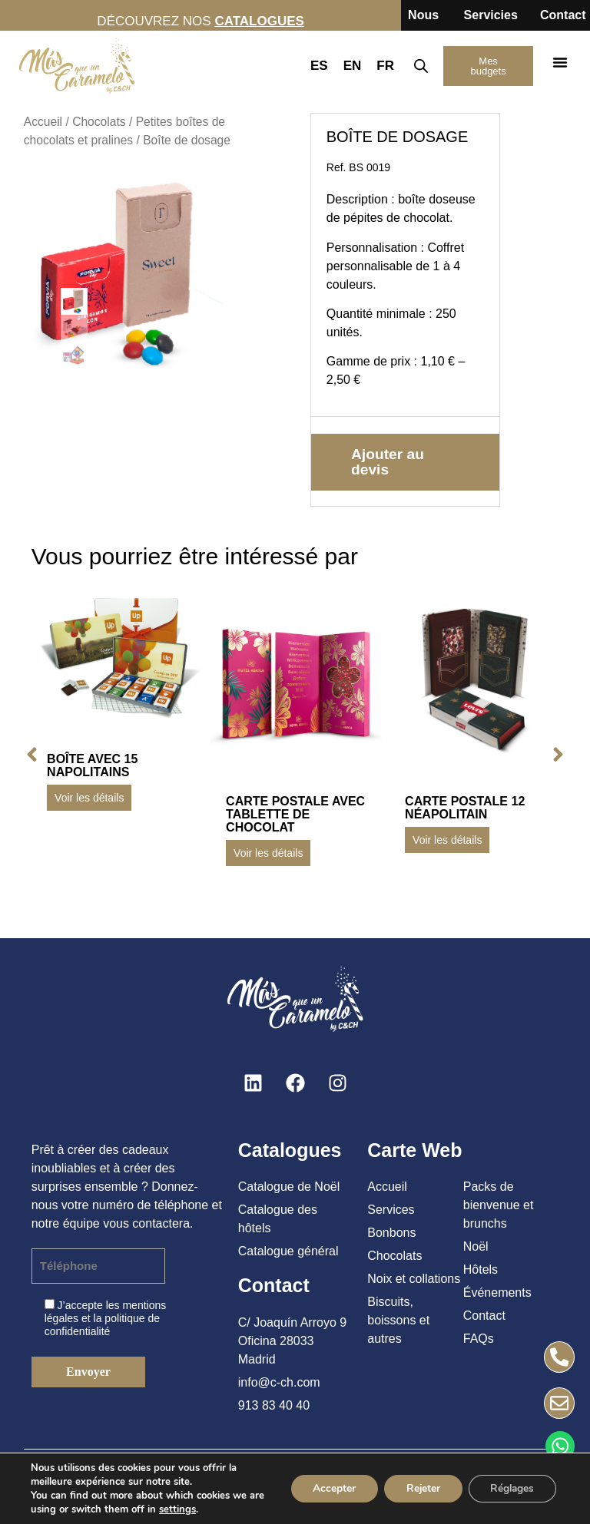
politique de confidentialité (102, 1324)
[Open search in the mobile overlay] (420, 66)
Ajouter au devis (387, 462)
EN (352, 65)
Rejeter (418, 1488)
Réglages (510, 1488)
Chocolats (98, 121)
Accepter (327, 1488)
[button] (560, 62)
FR (385, 65)
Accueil (43, 121)
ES (319, 65)
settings (195, 1509)
